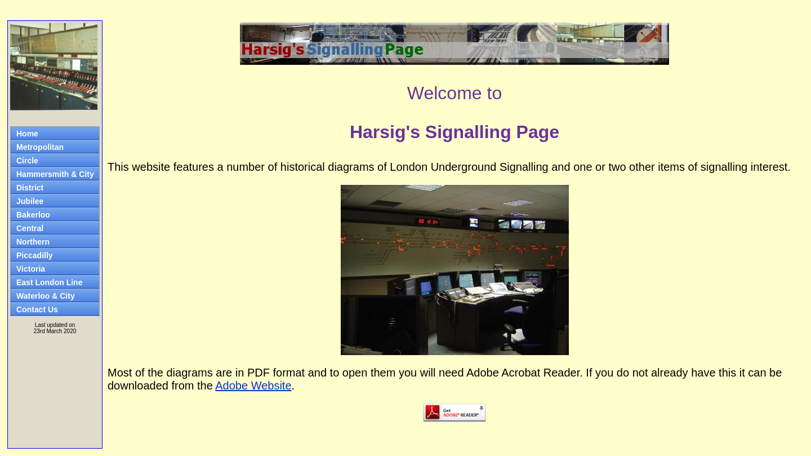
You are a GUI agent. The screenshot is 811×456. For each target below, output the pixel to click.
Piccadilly (34, 255)
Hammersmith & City (55, 174)
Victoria (30, 268)
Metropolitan (40, 147)
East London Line (49, 282)
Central (29, 228)
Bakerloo (33, 214)
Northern (33, 241)
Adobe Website (253, 385)
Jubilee (29, 201)
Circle (27, 160)
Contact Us (37, 309)
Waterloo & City (45, 295)
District (29, 187)
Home (27, 133)
